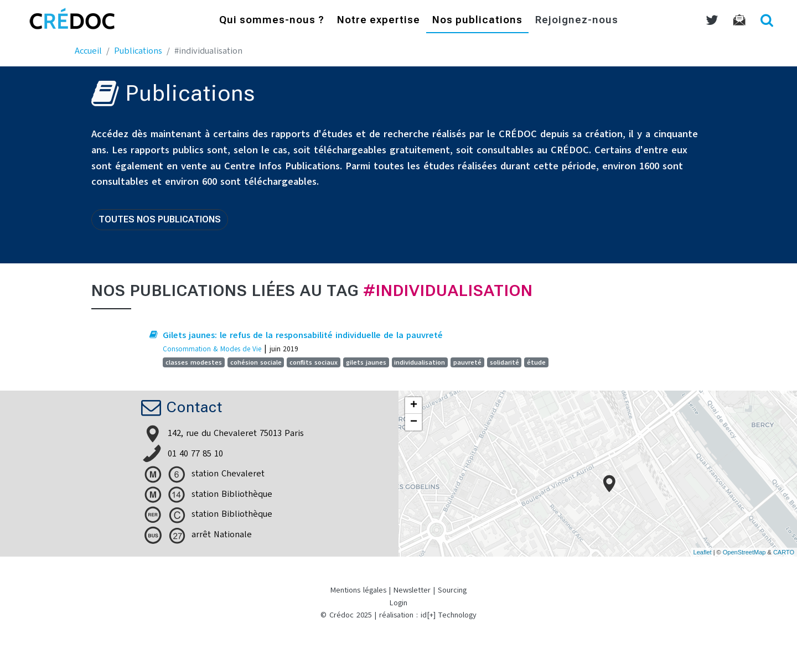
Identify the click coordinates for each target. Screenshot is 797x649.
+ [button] (413, 405)
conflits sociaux (313, 362)
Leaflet (703, 552)
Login (398, 603)
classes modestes (193, 362)
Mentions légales (358, 590)
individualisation (419, 362)
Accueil (88, 51)
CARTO (783, 552)
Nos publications (477, 21)
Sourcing (452, 590)
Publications (138, 51)
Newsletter (412, 590)
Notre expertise (378, 21)
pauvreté (467, 362)
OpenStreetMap (744, 552)
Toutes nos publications (160, 219)
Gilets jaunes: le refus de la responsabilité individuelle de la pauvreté (303, 335)
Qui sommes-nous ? (271, 21)
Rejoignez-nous (576, 21)
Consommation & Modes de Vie (212, 349)
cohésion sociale (256, 362)
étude (536, 362)
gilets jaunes (366, 362)
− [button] (413, 422)
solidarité (504, 362)
